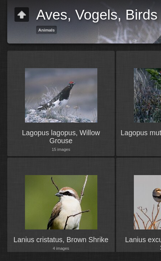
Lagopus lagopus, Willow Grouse (61, 137)
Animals (46, 30)
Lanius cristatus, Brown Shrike (60, 240)
